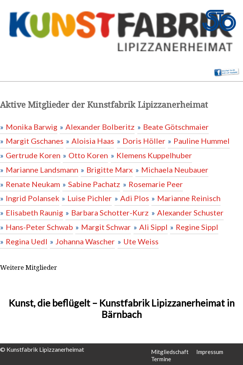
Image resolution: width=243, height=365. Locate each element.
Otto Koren (88, 155)
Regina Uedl (27, 241)
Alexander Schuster (190, 212)
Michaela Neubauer (174, 169)
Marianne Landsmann (42, 169)
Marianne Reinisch (189, 198)
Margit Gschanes (35, 140)
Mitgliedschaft (170, 351)
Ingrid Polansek (32, 198)
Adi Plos (134, 198)
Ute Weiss (141, 241)
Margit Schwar (106, 226)
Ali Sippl (153, 226)
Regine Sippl (197, 226)
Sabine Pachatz (94, 184)
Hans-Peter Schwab (39, 226)
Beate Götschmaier (176, 126)
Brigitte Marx (109, 169)
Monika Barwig (31, 126)
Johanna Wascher (85, 241)
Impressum (209, 351)
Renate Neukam (33, 184)
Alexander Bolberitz (100, 126)
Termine (161, 359)
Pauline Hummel (201, 140)
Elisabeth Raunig (34, 212)
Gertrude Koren (33, 155)
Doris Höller (143, 140)
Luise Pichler (89, 198)
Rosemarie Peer (156, 184)
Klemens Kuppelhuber (154, 155)
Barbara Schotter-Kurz (110, 212)
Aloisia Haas (92, 140)
